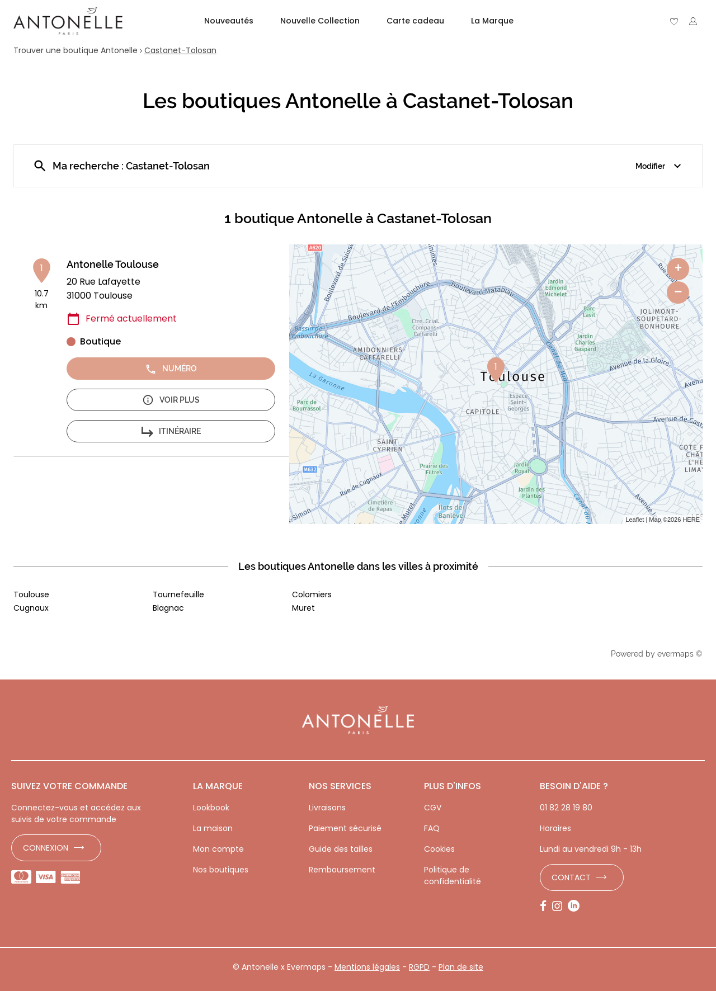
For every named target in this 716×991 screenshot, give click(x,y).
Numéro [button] (171, 369)
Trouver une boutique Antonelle (75, 50)
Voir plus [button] (171, 400)
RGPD (419, 967)
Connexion (45, 847)
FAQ (432, 828)
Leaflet (634, 519)
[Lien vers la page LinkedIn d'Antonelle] (576, 906)
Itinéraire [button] (171, 431)
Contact (571, 877)
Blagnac (168, 608)
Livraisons (327, 807)
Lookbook (211, 807)
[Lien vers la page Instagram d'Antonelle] (560, 906)
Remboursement (342, 869)
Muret (303, 608)
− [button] (678, 292)
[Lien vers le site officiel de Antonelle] (68, 21)
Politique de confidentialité (452, 875)
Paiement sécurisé (345, 828)
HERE (691, 519)
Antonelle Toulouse (113, 264)
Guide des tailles (341, 849)
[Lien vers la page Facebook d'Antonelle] (546, 906)
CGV (432, 807)
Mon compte (218, 849)
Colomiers (312, 594)
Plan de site (461, 967)
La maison (213, 828)
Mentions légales (367, 967)
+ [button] (678, 269)
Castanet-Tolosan (180, 50)
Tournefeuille (178, 594)
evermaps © (680, 653)
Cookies (439, 849)
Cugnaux (31, 608)
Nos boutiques (220, 869)
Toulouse (31, 594)
